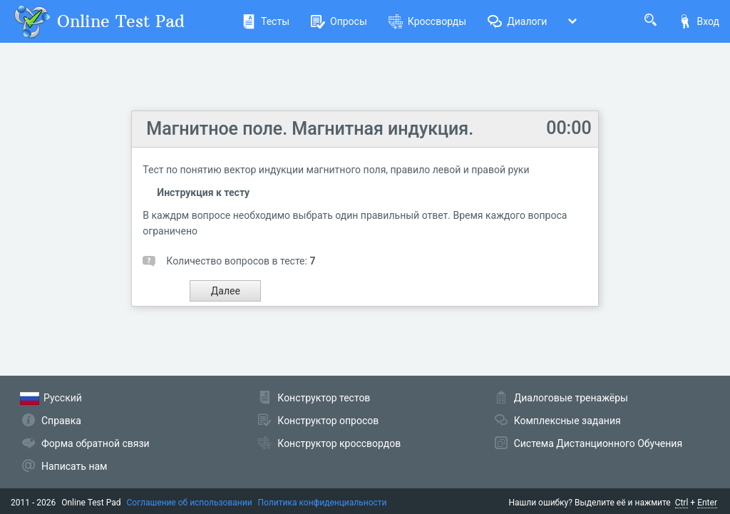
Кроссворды (427, 21)
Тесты (265, 21)
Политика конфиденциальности (322, 503)
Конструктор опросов (328, 420)
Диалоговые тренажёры (571, 398)
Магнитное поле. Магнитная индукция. (309, 128)
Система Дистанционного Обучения (598, 443)
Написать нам (74, 466)
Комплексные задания (567, 420)
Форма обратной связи (95, 443)
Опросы (339, 21)
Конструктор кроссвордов (339, 443)
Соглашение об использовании (189, 503)
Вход (698, 21)
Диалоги (517, 21)
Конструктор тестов (323, 398)
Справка (61, 420)
